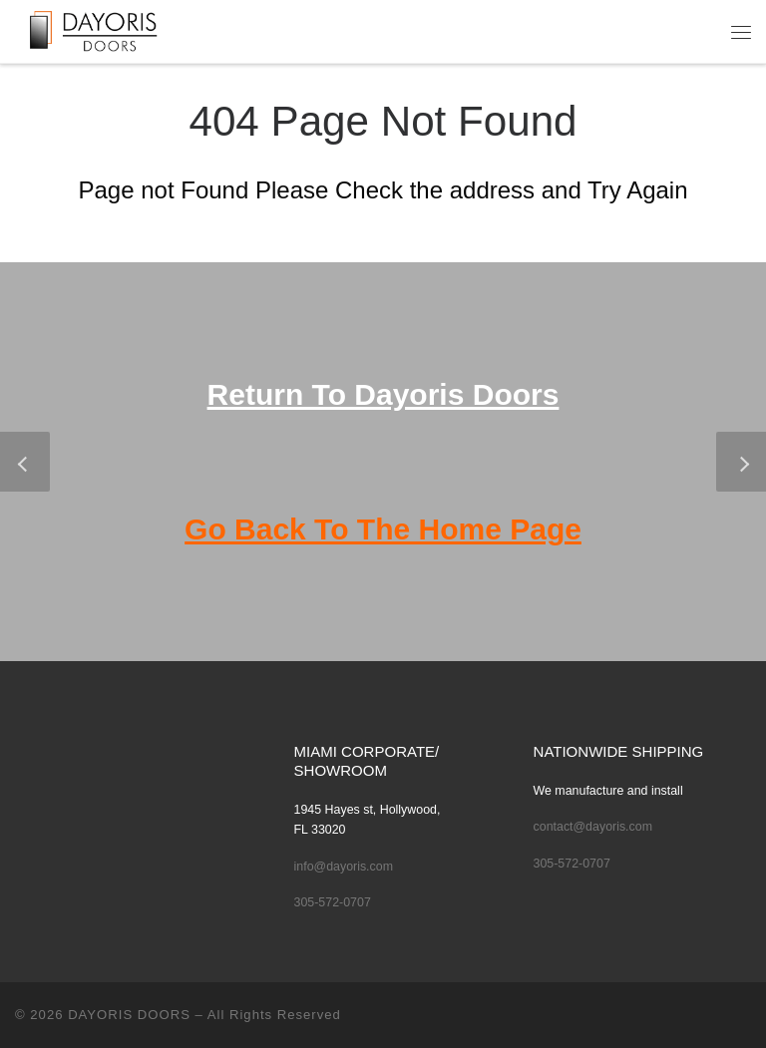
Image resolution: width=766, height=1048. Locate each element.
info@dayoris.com (343, 866)
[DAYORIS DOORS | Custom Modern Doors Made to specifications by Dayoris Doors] (108, 29)
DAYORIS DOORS (129, 1014)
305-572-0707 (332, 902)
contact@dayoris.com (593, 827)
